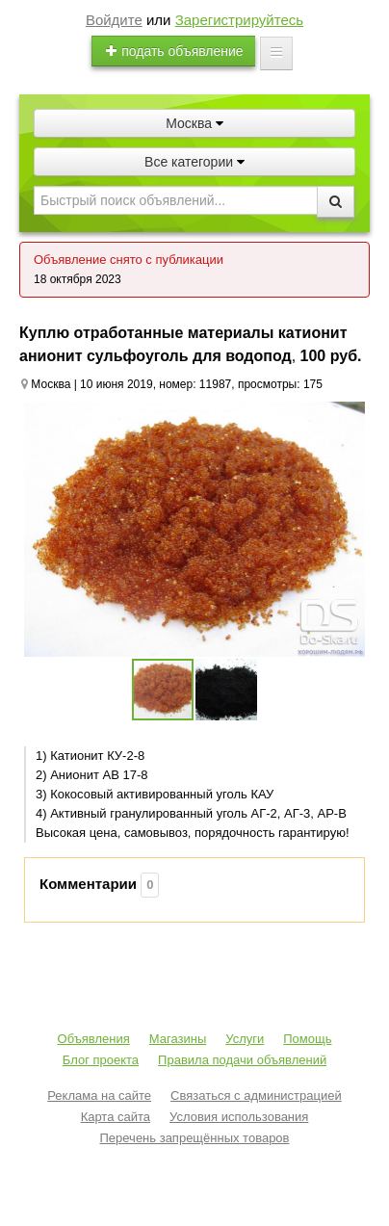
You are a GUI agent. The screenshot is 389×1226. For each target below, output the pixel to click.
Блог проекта (101, 1060)
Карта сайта (115, 1116)
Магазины (178, 1038)
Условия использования (238, 1116)
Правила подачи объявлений (242, 1060)
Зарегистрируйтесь (239, 20)
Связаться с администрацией (256, 1095)
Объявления (94, 1038)
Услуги (244, 1038)
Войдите (114, 20)
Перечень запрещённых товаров (195, 1138)
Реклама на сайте (99, 1095)
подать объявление (173, 51)
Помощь (307, 1038)
